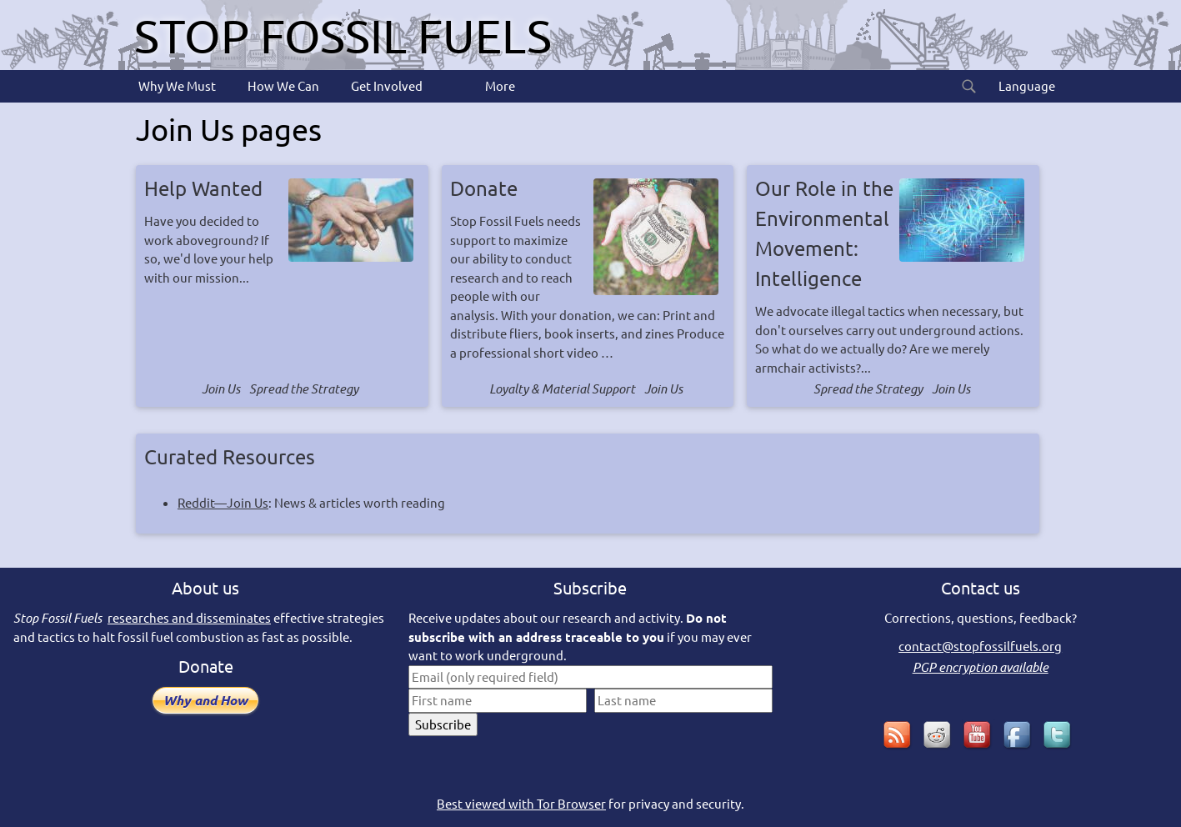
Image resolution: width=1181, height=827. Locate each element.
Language (1025, 85)
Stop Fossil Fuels (343, 35)
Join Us (221, 388)
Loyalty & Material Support (562, 388)
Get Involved (385, 85)
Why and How (205, 700)
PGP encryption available (980, 667)
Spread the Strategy (303, 388)
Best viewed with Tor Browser (521, 803)
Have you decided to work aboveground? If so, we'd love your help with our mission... (282, 229)
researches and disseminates (189, 617)
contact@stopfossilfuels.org (980, 646)
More (499, 85)
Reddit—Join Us (223, 502)
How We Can (282, 85)
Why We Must (176, 85)
